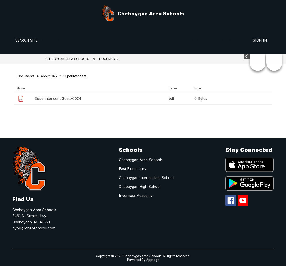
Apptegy (152, 260)
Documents (109, 59)
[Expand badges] (247, 56)
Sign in (260, 40)
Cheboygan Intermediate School (146, 177)
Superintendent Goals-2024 (57, 98)
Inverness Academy (136, 195)
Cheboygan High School (139, 186)
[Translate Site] (65, 40)
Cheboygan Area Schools (67, 59)
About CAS (49, 76)
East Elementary (132, 168)
